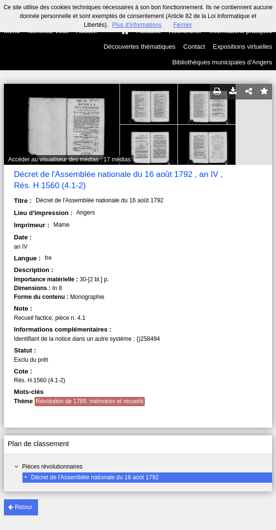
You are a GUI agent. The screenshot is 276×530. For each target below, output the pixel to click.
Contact (194, 46)
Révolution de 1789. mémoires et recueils (90, 401)
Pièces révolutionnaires (52, 466)
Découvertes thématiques (139, 46)
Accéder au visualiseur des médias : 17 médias (69, 159)
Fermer (182, 24)
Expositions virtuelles (242, 46)
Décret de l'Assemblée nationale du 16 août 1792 (95, 477)
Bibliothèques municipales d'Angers (222, 62)
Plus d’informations (136, 24)
